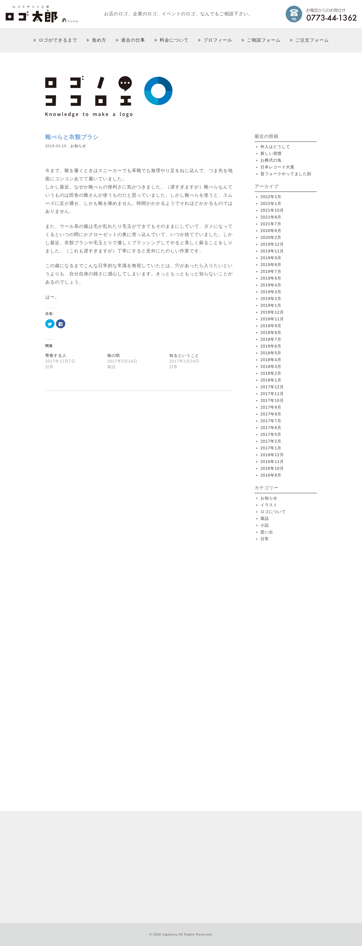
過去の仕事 (133, 40)
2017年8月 (270, 414)
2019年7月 (270, 271)
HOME (184, 809)
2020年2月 (270, 237)
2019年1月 (270, 305)
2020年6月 (270, 230)
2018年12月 (272, 312)
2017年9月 (270, 407)
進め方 (99, 40)
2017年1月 (270, 448)
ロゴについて (273, 511)
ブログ (215, 864)
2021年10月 (272, 210)
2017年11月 (272, 393)
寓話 (264, 518)
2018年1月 (270, 380)
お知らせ (78, 146)
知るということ (184, 355)
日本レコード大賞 (277, 167)
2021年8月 (270, 217)
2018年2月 (270, 373)
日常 (264, 539)
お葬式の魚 (271, 160)
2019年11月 (272, 251)
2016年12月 (272, 454)
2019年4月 (270, 285)
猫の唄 (113, 355)
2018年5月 (270, 353)
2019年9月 (270, 258)
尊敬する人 (55, 355)
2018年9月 (270, 325)
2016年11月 (272, 461)
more (99, 746)
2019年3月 (270, 291)
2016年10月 (272, 468)
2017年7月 (270, 421)
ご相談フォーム (264, 40)
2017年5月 (270, 434)
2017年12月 (272, 387)
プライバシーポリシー (286, 864)
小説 (264, 525)
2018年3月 (270, 366)
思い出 (266, 532)
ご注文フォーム (312, 40)
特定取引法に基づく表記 (244, 864)
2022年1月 (270, 203)
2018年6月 (270, 346)
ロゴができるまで (58, 40)
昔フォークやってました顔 (285, 173)
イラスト (268, 505)
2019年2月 (270, 298)
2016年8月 (270, 475)
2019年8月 (270, 264)
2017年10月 (272, 400)
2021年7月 (270, 224)
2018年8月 (270, 332)
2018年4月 (270, 359)
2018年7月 (270, 339)
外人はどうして (275, 146)
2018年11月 (272, 319)
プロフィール (217, 40)
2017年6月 (270, 427)
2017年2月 (270, 441)
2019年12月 (272, 244)
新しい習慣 (271, 153)
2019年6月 (270, 278)
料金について (174, 40)
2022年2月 (270, 196)
